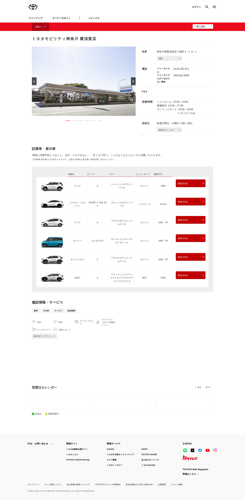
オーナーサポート (61, 18)
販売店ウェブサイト (45, 336)
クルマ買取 (112, 460)
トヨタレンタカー (114, 465)
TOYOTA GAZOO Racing (77, 460)
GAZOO (110, 449)
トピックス (94, 18)
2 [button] (73, 121)
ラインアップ (35, 18)
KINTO (144, 449)
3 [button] (79, 121)
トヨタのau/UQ (148, 465)
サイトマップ (33, 484)
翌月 (207, 387)
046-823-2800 (181, 75)
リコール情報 (176, 484)
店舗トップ (40, 26)
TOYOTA (33, 7)
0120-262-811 (181, 69)
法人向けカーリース (150, 460)
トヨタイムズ (72, 454)
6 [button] (98, 121)
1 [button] (66, 121)
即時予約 (191, 183)
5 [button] (91, 121)
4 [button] (85, 121)
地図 (169, 58)
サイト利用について (53, 484)
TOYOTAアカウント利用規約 (108, 484)
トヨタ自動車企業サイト (77, 449)
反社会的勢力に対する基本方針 (139, 484)
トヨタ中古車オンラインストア (120, 454)
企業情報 (162, 484)
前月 (199, 387)
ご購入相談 (199, 26)
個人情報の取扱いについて (78, 484)
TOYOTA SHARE (149, 454)
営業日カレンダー (169, 130)
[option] (84, 81)
